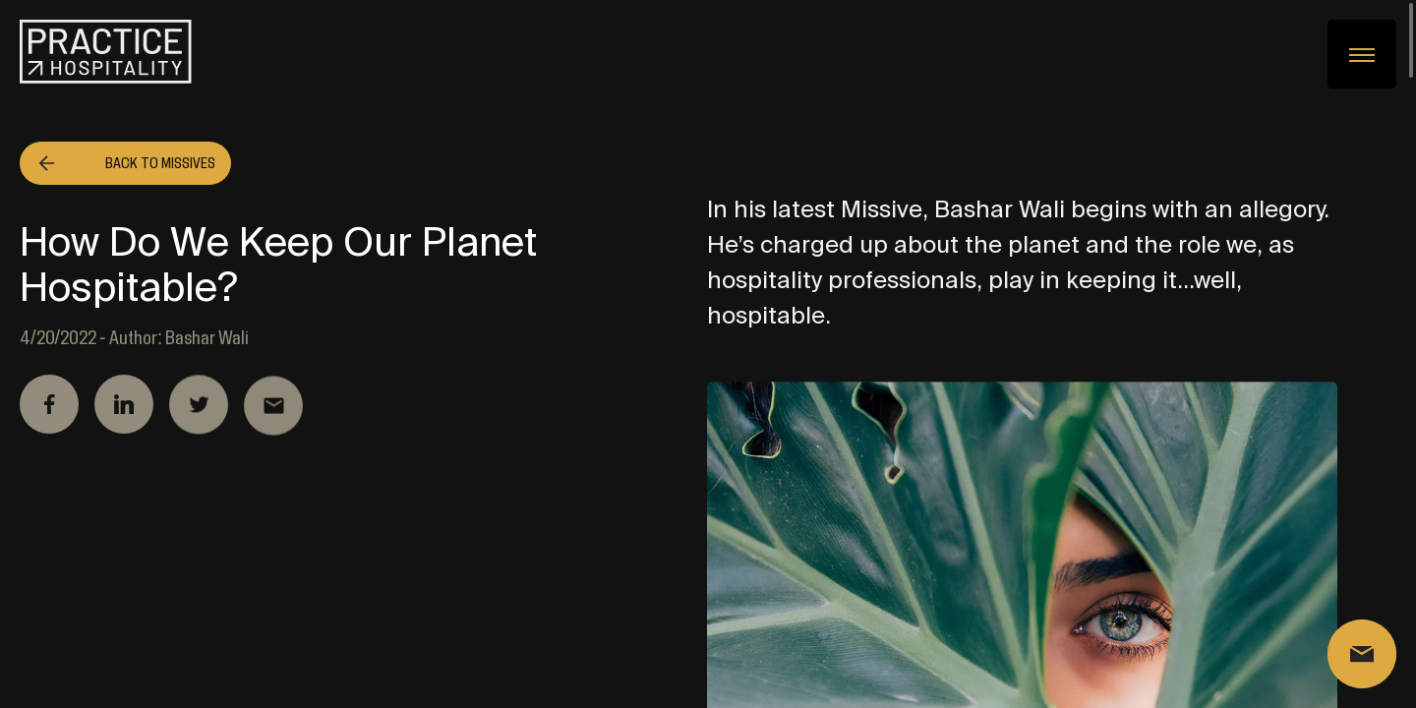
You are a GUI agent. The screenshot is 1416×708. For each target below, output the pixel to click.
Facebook (49, 405)
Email (273, 409)
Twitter (198, 406)
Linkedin (123, 405)
